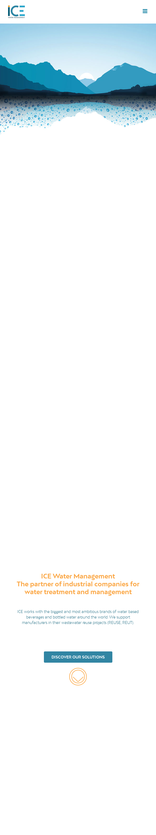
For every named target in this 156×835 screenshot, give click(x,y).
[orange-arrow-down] (78, 669)
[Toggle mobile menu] (145, 11)
